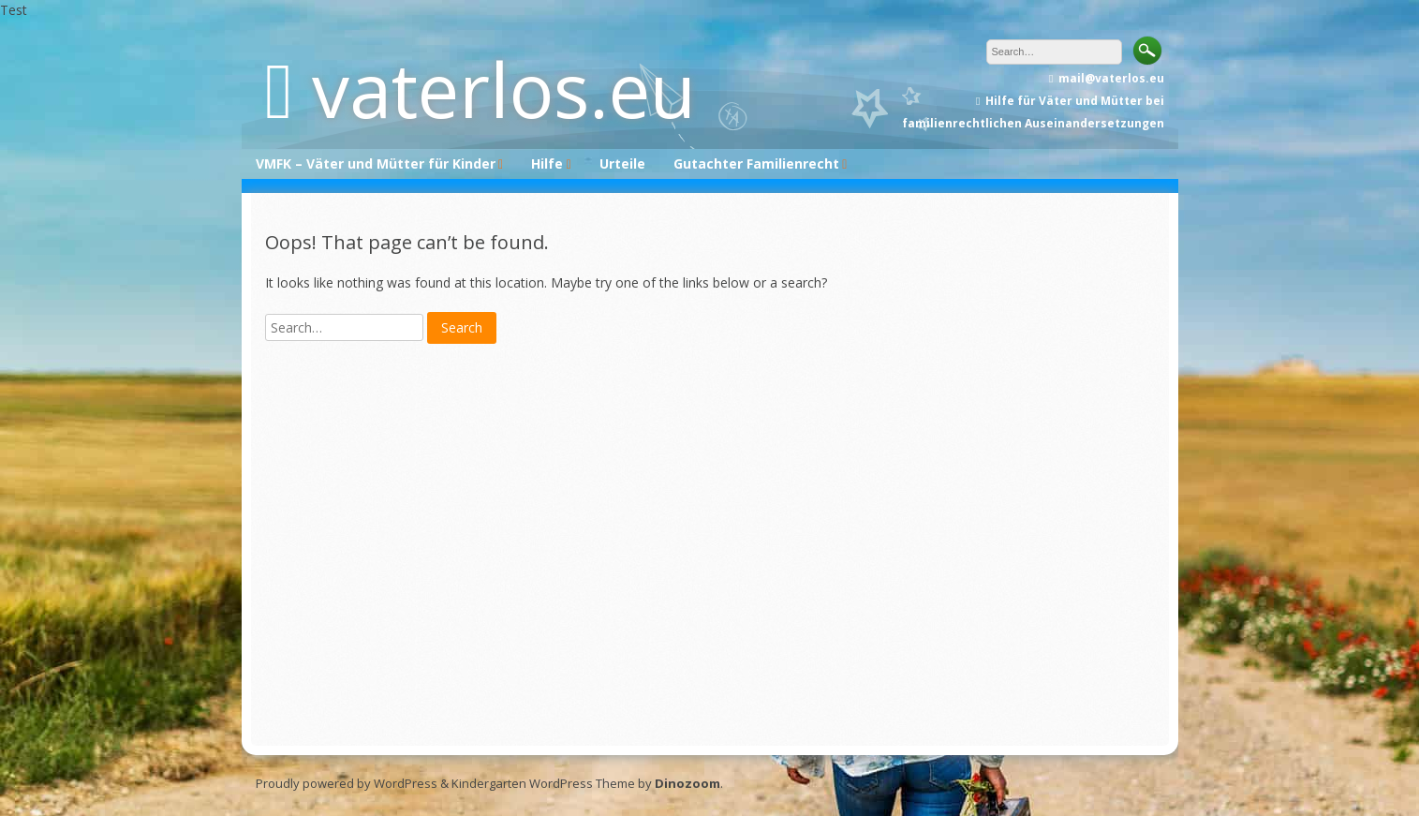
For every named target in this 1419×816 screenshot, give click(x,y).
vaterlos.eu (504, 88)
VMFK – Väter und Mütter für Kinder (375, 163)
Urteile (622, 163)
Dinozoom (687, 783)
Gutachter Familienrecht (756, 163)
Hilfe (547, 163)
